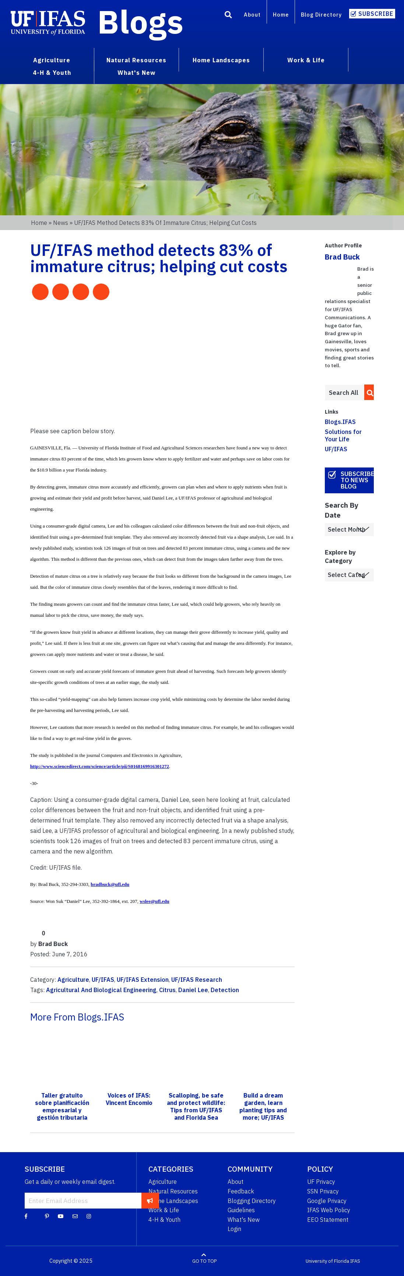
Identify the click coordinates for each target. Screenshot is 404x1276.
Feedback (241, 1191)
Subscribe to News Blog (357, 480)
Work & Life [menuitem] (306, 60)
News (60, 222)
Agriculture (73, 979)
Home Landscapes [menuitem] (221, 60)
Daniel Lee (193, 990)
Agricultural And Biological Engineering (101, 990)
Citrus (167, 990)
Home (281, 14)
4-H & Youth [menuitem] (52, 72)
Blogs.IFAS (340, 421)
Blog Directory (321, 14)
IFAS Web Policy (328, 1210)
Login (234, 1228)
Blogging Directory (252, 1200)
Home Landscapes (173, 1200)
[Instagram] (89, 1216)
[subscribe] (150, 1200)
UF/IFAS (103, 979)
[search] (368, 392)
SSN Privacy (323, 1191)
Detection (225, 990)
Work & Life (163, 1210)
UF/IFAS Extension (143, 979)
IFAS (355, 1261)
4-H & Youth (164, 1219)
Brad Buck (342, 256)
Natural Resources (173, 1191)
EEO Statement (327, 1219)
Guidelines (241, 1210)
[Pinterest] (47, 1216)
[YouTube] (61, 1216)
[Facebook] (26, 1216)
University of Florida (327, 1261)
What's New (244, 1219)
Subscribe (375, 13)
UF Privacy (321, 1181)
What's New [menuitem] (136, 72)
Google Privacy (327, 1200)
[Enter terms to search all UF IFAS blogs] (344, 393)
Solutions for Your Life (343, 435)
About (252, 14)
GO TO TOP (204, 1261)
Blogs (140, 21)
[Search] (228, 16)
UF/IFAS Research (196, 979)
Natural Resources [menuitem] (136, 60)
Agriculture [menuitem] (51, 60)
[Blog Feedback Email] (75, 1216)
